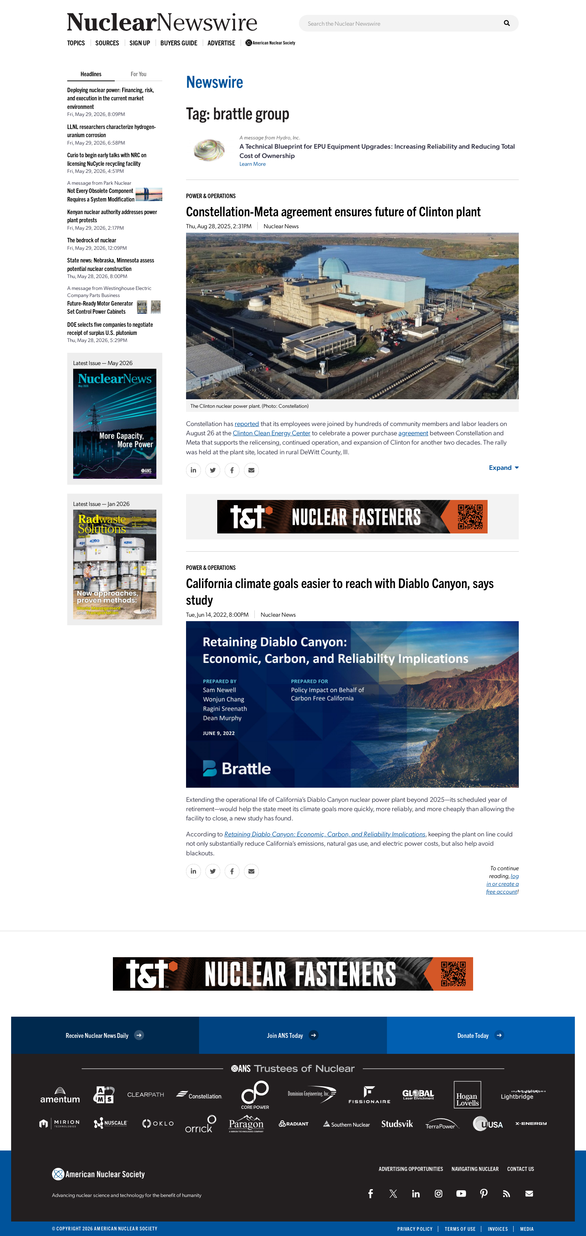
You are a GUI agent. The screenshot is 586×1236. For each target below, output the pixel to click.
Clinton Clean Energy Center (271, 432)
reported (247, 423)
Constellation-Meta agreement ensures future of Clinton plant (333, 210)
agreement (413, 432)
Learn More (253, 163)
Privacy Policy (415, 1229)
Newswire (214, 81)
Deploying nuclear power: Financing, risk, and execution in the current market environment (110, 98)
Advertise (221, 42)
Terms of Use (460, 1229)
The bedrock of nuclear (91, 239)
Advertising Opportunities (411, 1168)
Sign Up (140, 42)
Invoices (498, 1229)
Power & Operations (211, 195)
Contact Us (520, 1168)
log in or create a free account (502, 883)
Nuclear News (281, 226)
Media (527, 1229)
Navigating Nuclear (475, 1168)
